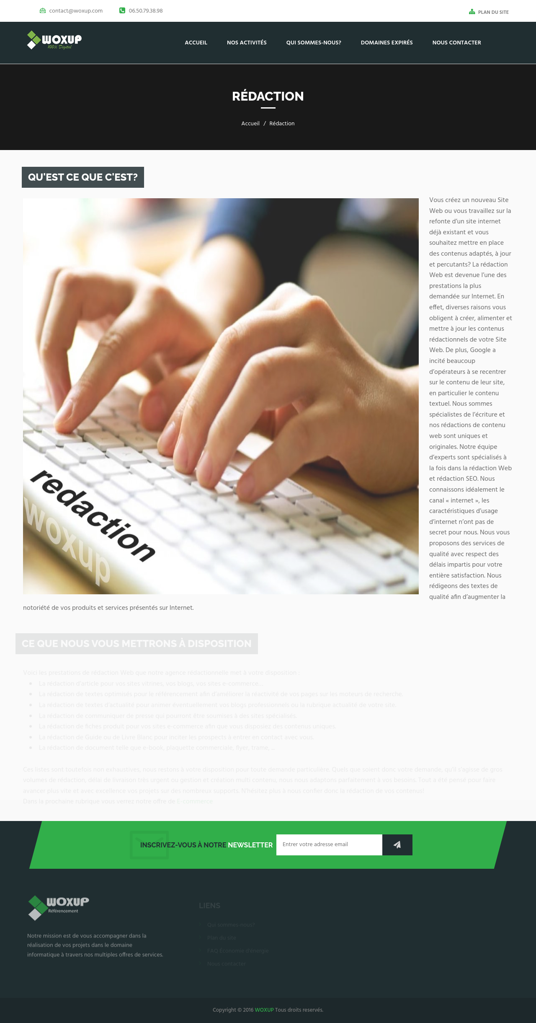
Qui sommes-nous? (313, 43)
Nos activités (247, 43)
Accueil (196, 43)
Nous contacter (457, 43)
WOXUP (264, 1010)
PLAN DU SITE (489, 12)
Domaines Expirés (387, 43)
